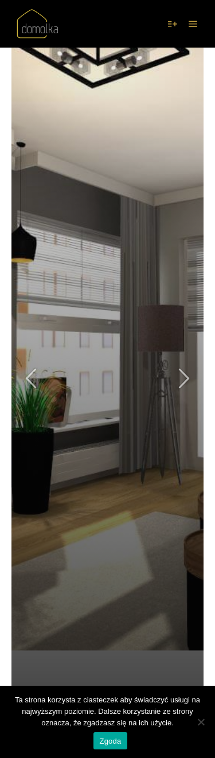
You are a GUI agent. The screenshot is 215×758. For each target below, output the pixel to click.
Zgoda (110, 741)
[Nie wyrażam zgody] (200, 722)
